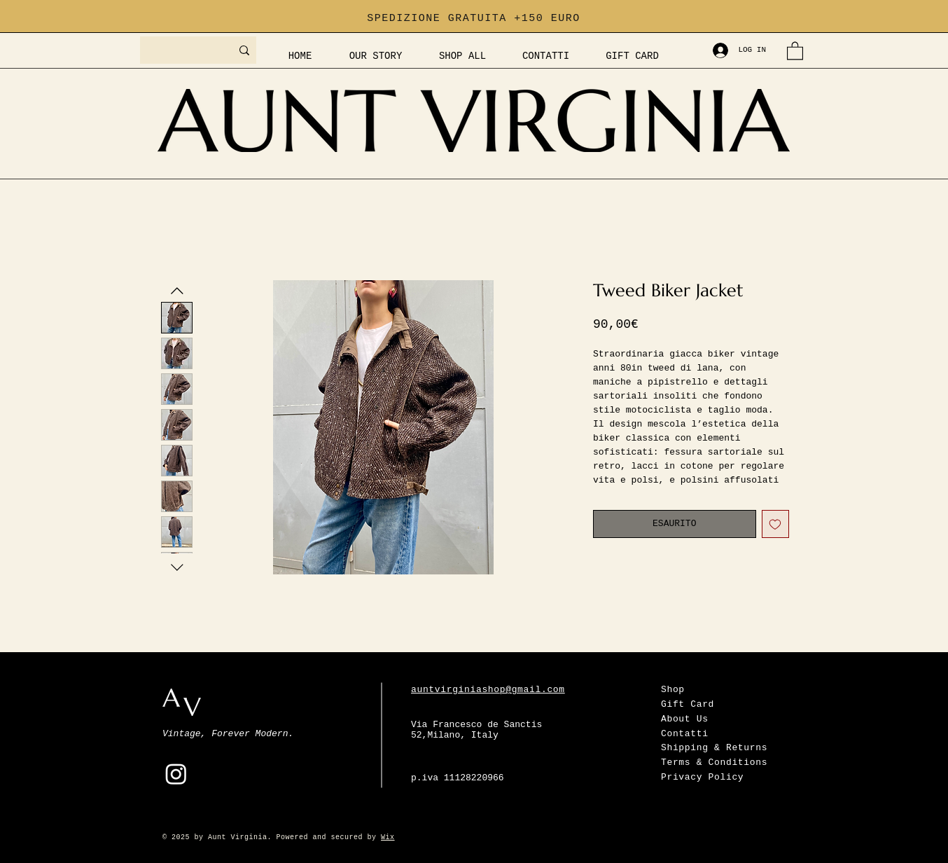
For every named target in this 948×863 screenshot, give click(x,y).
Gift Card (687, 704)
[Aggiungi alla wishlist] (776, 524)
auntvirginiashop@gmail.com (488, 689)
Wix (388, 837)
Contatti (685, 734)
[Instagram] (176, 773)
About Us (685, 719)
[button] (795, 50)
